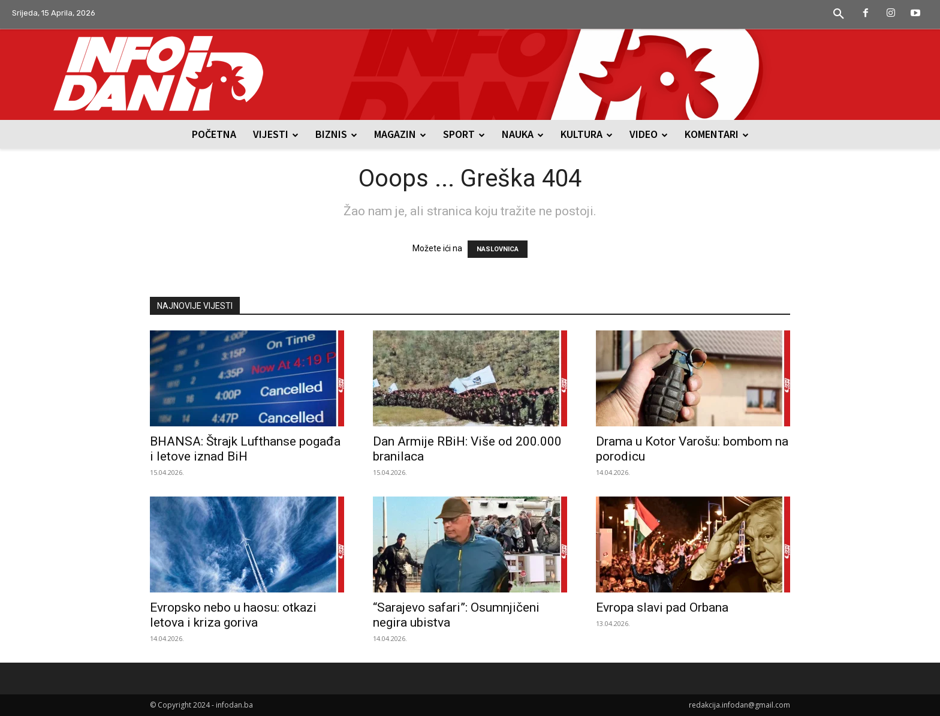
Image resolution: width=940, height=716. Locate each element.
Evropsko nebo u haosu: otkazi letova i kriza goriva (233, 615)
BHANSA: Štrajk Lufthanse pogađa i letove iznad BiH (245, 449)
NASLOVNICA (498, 249)
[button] (838, 14)
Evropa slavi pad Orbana (662, 607)
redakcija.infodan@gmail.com (739, 705)
